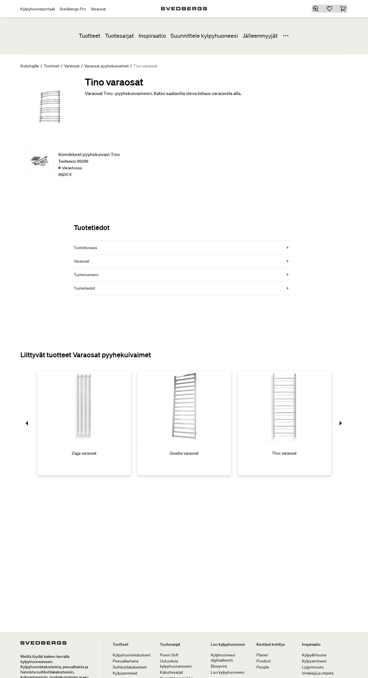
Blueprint (219, 666)
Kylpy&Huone (314, 655)
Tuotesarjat (119, 35)
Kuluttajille (29, 66)
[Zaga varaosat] (84, 423)
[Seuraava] (341, 423)
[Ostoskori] (344, 8)
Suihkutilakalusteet (130, 667)
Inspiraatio (152, 35)
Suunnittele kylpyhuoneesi (204, 35)
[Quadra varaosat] (184, 423)
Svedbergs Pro (73, 9)
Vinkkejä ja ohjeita (318, 673)
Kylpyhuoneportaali (37, 9)
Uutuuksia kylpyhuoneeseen (176, 663)
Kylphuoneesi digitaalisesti (223, 657)
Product (263, 661)
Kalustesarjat (171, 672)
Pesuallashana (125, 661)
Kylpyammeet (125, 673)
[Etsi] (316, 8)
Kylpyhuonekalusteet (132, 655)
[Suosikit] (330, 8)
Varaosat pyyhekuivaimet (106, 66)
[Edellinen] (27, 423)
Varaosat (98, 9)
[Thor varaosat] (284, 423)
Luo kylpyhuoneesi (228, 644)
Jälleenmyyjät (260, 35)
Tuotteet (89, 35)
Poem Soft (169, 655)
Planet (262, 655)
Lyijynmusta (312, 667)
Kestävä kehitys (270, 644)
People (262, 667)
